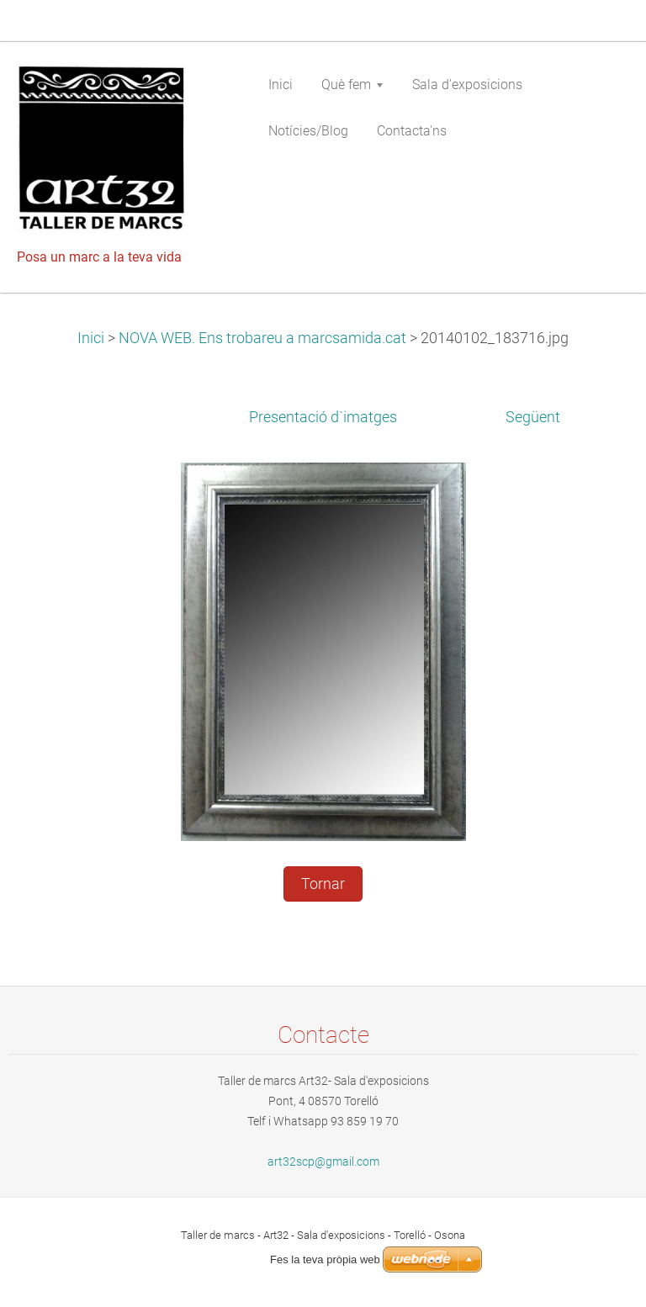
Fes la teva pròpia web (325, 1259)
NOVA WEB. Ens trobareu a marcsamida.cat (262, 338)
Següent (533, 417)
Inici (90, 338)
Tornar (323, 884)
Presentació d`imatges (323, 417)
